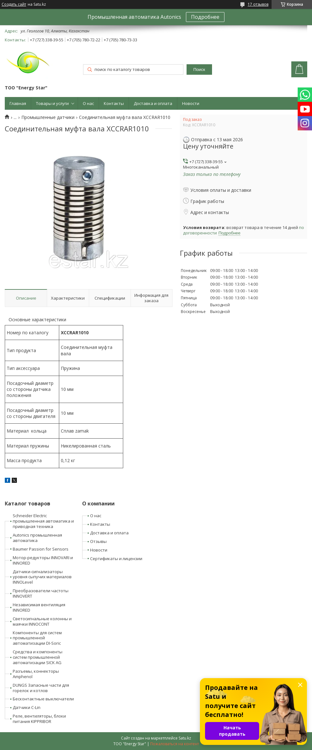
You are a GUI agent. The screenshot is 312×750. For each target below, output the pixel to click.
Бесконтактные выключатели (43, 699)
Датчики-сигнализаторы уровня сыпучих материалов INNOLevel (42, 577)
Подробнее (205, 16)
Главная (18, 103)
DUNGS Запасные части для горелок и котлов (41, 687)
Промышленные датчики (47, 117)
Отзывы (98, 541)
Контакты (114, 103)
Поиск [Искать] (199, 69)
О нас (88, 103)
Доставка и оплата (153, 103)
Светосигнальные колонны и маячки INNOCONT (42, 621)
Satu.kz (185, 738)
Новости (190, 103)
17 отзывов (258, 4)
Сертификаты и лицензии (116, 558)
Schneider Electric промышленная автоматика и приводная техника (43, 521)
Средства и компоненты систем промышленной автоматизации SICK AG (37, 657)
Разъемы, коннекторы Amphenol (36, 673)
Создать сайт (14, 4)
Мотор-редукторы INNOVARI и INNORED (43, 560)
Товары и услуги (52, 103)
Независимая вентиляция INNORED (39, 607)
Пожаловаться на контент (174, 744)
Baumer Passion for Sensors (40, 549)
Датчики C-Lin (26, 707)
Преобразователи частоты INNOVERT (40, 593)
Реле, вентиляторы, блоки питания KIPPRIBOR (39, 718)
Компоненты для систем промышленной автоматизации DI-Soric (37, 638)
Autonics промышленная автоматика (37, 537)
